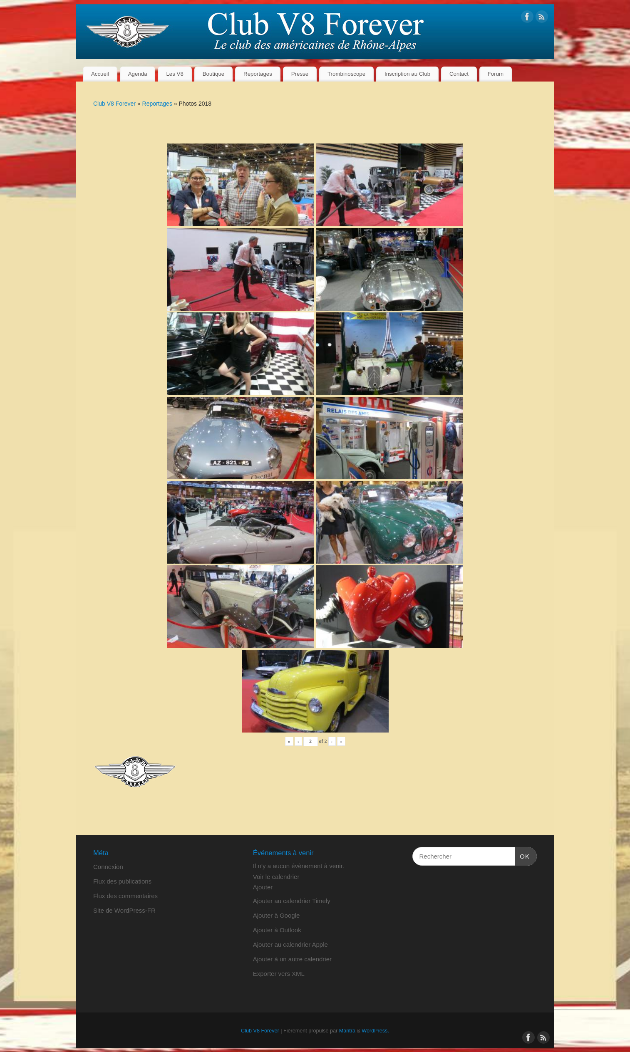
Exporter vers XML (279, 973)
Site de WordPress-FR (124, 910)
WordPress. (375, 1031)
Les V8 (174, 74)
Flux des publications (122, 881)
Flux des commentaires (125, 895)
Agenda (137, 74)
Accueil (100, 74)
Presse (299, 74)
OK (522, 855)
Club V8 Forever (114, 103)
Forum (496, 74)
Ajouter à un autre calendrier (292, 959)
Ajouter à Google (276, 915)
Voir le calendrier (276, 876)
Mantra (347, 1031)
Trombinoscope (346, 74)
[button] (263, 887)
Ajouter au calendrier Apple (290, 944)
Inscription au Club (407, 74)
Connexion (108, 866)
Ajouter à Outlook (277, 929)
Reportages (257, 74)
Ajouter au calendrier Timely (291, 900)
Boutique (214, 74)
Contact (459, 74)
